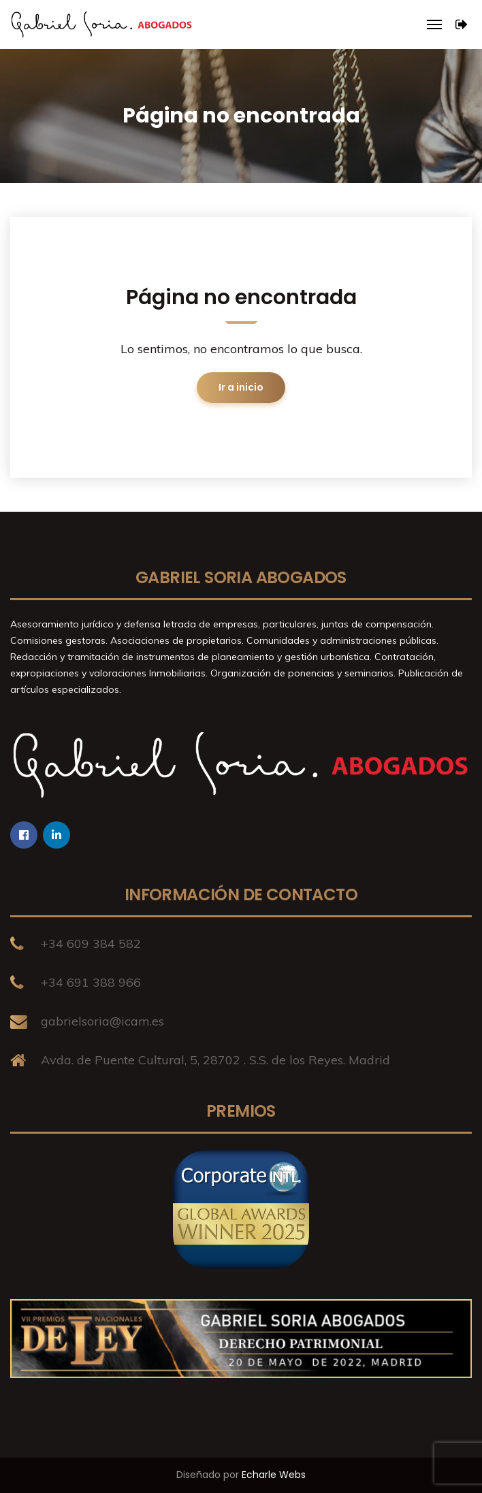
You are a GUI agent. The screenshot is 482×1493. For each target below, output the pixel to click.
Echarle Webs (274, 1474)
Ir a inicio (241, 387)
